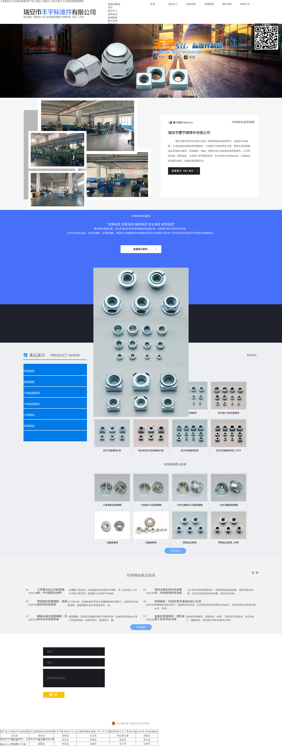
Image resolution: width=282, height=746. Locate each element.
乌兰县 (93, 735)
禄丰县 (65, 739)
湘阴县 (41, 743)
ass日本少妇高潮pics (147, 731)
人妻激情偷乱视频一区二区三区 (93, 731)
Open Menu (114, 4)
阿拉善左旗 (123, 735)
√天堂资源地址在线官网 (41, 731)
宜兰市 (122, 743)
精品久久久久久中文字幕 (13, 744)
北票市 (146, 743)
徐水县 (41, 735)
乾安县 (65, 743)
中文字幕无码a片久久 (65, 731)
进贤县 (65, 735)
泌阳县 (146, 735)
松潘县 (93, 739)
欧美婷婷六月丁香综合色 (123, 731)
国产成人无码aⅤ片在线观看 (14, 731)
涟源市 (93, 743)
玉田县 (14, 735)
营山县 (146, 739)
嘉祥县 (122, 739)
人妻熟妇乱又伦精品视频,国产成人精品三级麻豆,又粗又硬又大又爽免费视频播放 (42, 1)
